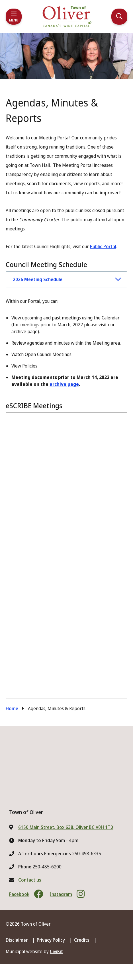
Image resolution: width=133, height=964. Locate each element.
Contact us (29, 880)
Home (12, 708)
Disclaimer (17, 940)
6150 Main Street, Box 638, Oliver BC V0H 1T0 (65, 827)
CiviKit (56, 951)
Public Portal (103, 246)
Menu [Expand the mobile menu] (13, 20)
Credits (81, 940)
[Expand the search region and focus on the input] (119, 17)
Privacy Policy (51, 940)
